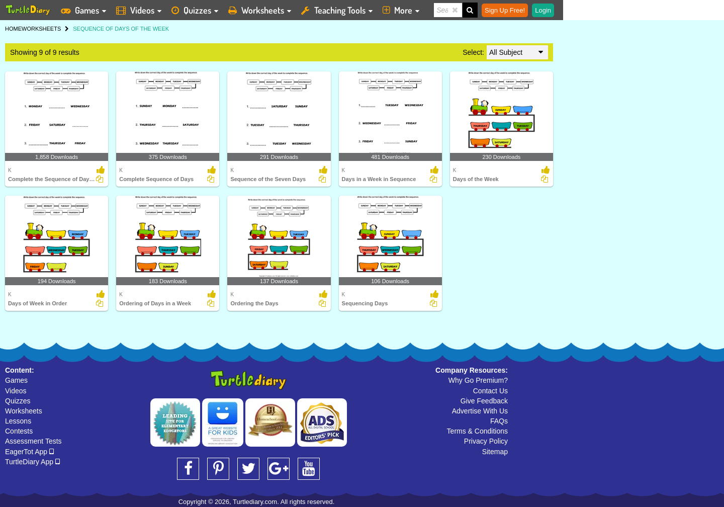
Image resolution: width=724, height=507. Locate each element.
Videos (16, 391)
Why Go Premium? (478, 380)
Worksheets (23, 411)
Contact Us (490, 391)
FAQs (499, 421)
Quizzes (18, 401)
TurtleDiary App (32, 462)
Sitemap (495, 452)
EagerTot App (29, 452)
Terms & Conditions (477, 431)
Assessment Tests (33, 441)
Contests (19, 431)
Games (16, 380)
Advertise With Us (480, 411)
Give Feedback (484, 401)
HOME (13, 29)
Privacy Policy (486, 441)
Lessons (18, 421)
